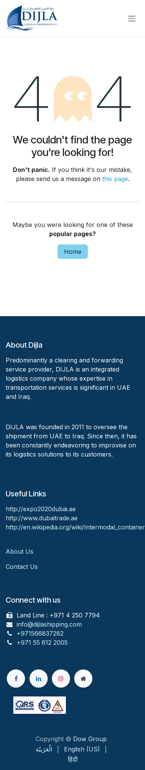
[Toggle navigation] (131, 18)
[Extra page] (83, 678)
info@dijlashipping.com (49, 624)
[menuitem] (44, 749)
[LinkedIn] (39, 678)
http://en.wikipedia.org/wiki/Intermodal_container (75, 527)
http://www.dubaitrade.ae (42, 518)
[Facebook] (16, 678)
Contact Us (22, 566)
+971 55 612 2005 (42, 642)
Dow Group (90, 739)
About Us (20, 551)
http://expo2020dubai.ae (41, 509)
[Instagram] (61, 678)
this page (115, 179)
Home (72, 251)
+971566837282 (40, 633)
